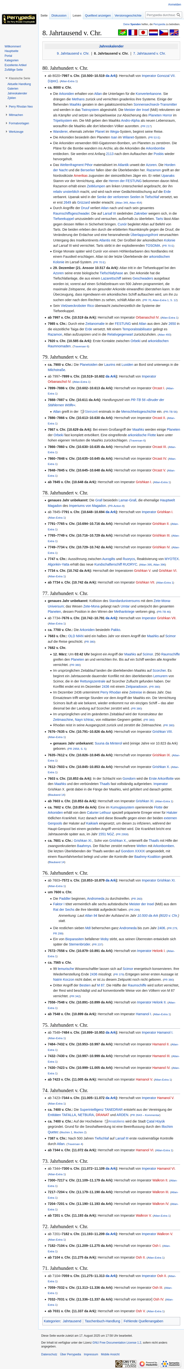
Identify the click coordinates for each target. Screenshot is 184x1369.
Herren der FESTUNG (125, 181)
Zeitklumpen (96, 186)
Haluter (172, 812)
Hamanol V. (144, 1079)
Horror (167, 115)
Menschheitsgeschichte (138, 411)
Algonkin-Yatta (58, 564)
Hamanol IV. (161, 1068)
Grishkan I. (144, 482)
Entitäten (54, 1115)
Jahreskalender (111, 46)
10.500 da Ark (147, 915)
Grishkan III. (161, 535)
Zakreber (140, 213)
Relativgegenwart (120, 334)
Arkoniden (66, 94)
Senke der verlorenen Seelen (118, 197)
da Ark (110, 76)
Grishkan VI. (168, 571)
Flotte (152, 435)
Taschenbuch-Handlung (102, 1321)
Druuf (85, 208)
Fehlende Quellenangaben (143, 1321)
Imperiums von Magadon (87, 506)
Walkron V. (144, 1215)
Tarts (159, 219)
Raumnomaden (59, 346)
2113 (110, 154)
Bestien (85, 985)
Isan (114, 137)
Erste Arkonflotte (161, 778)
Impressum (91, 1354)
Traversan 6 (81, 346)
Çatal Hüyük (156, 1121)
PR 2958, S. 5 (77, 748)
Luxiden (127, 365)
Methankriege (124, 611)
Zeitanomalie (94, 324)
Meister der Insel (136, 110)
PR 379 (118, 974)
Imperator (149, 76)
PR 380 (89, 641)
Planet (100, 131)
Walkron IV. (160, 1204)
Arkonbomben (163, 846)
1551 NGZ (106, 834)
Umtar (125, 606)
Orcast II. (159, 418)
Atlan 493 (164, 334)
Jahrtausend (72, 1321)
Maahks (75, 104)
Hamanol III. (161, 1056)
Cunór (122, 224)
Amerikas (80, 176)
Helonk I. (159, 951)
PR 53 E (154, 137)
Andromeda (95, 898)
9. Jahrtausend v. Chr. (73, 53)
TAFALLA (69, 1115)
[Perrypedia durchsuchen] (163, 14)
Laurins (109, 365)
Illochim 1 (66, 1132)
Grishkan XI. (145, 801)
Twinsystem (90, 110)
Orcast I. (158, 388)
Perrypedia (159, 24)
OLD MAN (76, 636)
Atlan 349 (122, 202)
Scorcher (159, 670)
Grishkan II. (161, 524)
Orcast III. (159, 447)
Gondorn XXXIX (133, 851)
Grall (99, 500)
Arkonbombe (155, 148)
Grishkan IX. (161, 755)
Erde (167, 192)
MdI (88, 928)
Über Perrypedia (70, 1354)
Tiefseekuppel (63, 219)
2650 (172, 324)
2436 (105, 686)
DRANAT (102, 1115)
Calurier (93, 812)
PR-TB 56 (170, 411)
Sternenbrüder (79, 944)
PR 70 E (168, 245)
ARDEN (122, 1115)
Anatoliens (116, 1121)
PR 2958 (122, 834)
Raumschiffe (170, 654)
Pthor (88, 165)
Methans (78, 99)
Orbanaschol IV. (148, 317)
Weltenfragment (72, 165)
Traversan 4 (74, 1144)
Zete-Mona (91, 606)
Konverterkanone (148, 94)
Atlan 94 (91, 915)
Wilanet (128, 137)
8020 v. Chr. (169, 915)
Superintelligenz (92, 1109)
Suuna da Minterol (108, 743)
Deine (132, 24)
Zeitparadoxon (136, 686)
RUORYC (130, 564)
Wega (114, 131)
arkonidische (137, 435)
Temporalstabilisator (137, 329)
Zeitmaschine (63, 720)
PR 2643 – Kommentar (145, 1115)
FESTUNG (123, 324)
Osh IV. (158, 1299)
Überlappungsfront (144, 235)
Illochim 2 (80, 1132)
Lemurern (160, 676)
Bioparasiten (74, 939)
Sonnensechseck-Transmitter (155, 104)
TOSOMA (153, 245)
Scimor (170, 636)
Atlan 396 (159, 564)
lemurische (66, 969)
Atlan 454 (135, 202)
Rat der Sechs (64, 909)
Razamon (154, 170)
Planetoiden (89, 365)
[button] (19, 78)
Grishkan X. (161, 767)
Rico (90, 306)
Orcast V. (159, 470)
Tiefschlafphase (111, 273)
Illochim (167, 1126)
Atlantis (104, 240)
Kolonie (169, 240)
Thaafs (105, 784)
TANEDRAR (113, 1109)
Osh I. (156, 1246)
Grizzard (83, 202)
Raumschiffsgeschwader (71, 213)
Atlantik (123, 165)
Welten (142, 846)
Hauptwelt (167, 500)
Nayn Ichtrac (84, 720)
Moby (104, 939)
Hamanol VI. (145, 1150)
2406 (161, 928)
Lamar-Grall (127, 500)
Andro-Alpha (130, 120)
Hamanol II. (161, 1044)
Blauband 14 (56, 794)
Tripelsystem (62, 120)
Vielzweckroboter (73, 306)
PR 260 (136, 898)
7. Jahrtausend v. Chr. (149, 53)
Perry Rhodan (110, 692)
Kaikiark (92, 823)
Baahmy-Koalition (147, 857)
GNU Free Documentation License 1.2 (116, 1342)
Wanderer (60, 131)
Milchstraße (56, 370)
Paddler (65, 898)
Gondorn (128, 778)
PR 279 (172, 928)
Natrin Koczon (63, 979)
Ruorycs (129, 559)
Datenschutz (49, 1354)
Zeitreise (135, 692)
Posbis (159, 154)
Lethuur (105, 812)
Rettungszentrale (92, 681)
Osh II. (141, 1257)
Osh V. (141, 1311)
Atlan (98, 94)
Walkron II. (160, 1180)
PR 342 (75, 996)
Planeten (154, 115)
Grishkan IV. (161, 547)
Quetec (53, 1132)
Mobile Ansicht (110, 1354)
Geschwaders (142, 278)
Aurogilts (108, 559)
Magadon (55, 506)
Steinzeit (91, 411)
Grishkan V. (142, 571)
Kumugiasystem (122, 807)
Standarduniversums (124, 601)
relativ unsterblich (66, 192)
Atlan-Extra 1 (69, 81)
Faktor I (58, 904)
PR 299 (134, 909)
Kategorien (52, 1321)
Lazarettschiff (111, 278)
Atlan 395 (146, 564)
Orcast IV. (159, 458)
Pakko (115, 630)
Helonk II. (159, 1002)
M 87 (100, 985)
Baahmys (84, 846)
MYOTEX (172, 559)
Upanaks (167, 176)
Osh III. (157, 1287)
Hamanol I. (144, 1014)
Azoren (151, 165)
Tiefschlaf (152, 197)
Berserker (87, 170)
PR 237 (97, 944)
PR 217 (146, 126)
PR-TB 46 (164, 611)
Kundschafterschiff (108, 564)
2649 (67, 202)
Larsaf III (109, 213)
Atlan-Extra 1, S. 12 (165, 300)
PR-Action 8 (116, 505)
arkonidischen (159, 256)
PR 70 (147, 300)
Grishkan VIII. (162, 731)
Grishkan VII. (145, 582)
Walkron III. (160, 1192)
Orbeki (135, 341)
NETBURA (86, 1115)
